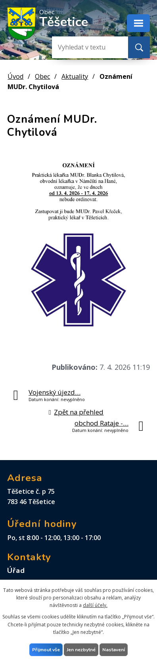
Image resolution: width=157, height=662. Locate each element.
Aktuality (74, 76)
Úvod (15, 76)
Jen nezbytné (81, 650)
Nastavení (113, 650)
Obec (42, 76)
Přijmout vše (46, 650)
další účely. (95, 605)
